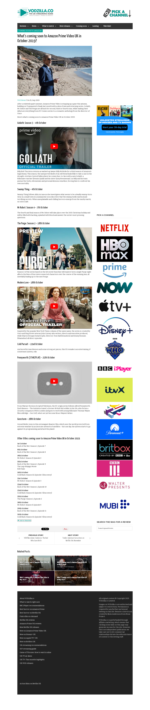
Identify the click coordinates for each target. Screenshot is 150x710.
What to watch (48, 27)
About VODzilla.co (27, 598)
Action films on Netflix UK (30, 684)
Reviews (22, 27)
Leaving (95, 26)
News (34, 27)
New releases (64, 27)
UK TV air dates (26, 656)
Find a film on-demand (29, 616)
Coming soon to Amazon (30, 31)
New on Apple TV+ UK (29, 638)
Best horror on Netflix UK (30, 613)
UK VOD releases (26, 663)
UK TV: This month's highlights (32, 660)
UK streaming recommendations (33, 645)
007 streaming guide (28, 649)
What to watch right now (30, 602)
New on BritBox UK (27, 642)
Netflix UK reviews (27, 620)
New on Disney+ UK (28, 634)
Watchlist (107, 26)
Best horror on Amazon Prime (32, 609)
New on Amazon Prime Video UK (33, 631)
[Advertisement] (115, 69)
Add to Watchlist (24, 520)
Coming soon (81, 27)
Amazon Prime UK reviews (30, 624)
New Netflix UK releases (29, 627)
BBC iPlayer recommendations (32, 606)
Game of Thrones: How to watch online (35, 652)
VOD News (21, 100)
